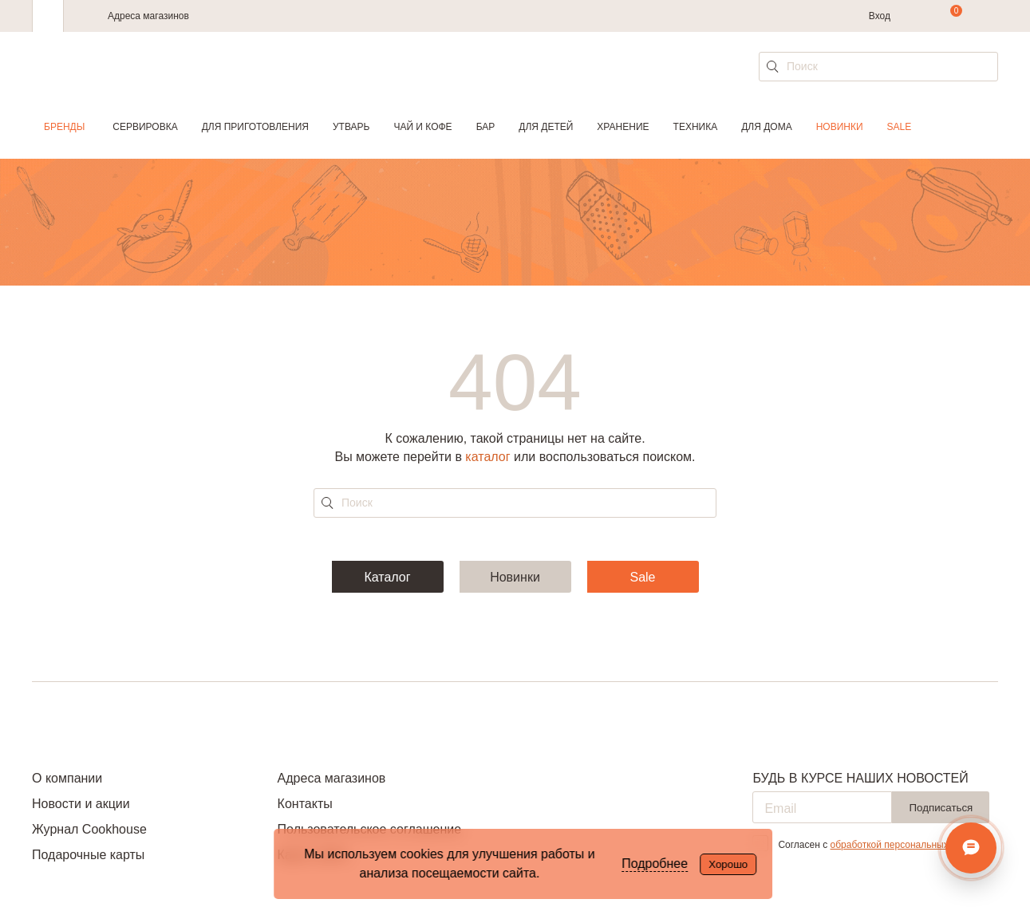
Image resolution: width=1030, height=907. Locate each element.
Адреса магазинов (148, 16)
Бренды (64, 126)
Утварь (351, 126)
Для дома (766, 126)
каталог (487, 456)
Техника (695, 126)
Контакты (305, 803)
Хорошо (728, 864)
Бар (485, 126)
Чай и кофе (422, 126)
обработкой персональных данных (908, 844)
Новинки (839, 126)
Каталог (387, 577)
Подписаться (941, 808)
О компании (67, 778)
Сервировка (144, 126)
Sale (899, 126)
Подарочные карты (88, 855)
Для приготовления (255, 126)
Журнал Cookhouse (89, 829)
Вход (879, 16)
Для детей (546, 126)
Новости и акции (81, 803)
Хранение (623, 126)
